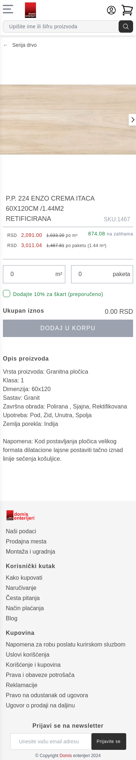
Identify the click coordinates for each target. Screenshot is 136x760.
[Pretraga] (126, 26)
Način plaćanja (25, 608)
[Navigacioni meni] (8, 9)
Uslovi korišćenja (27, 655)
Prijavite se (109, 741)
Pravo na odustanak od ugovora (47, 695)
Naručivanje (21, 588)
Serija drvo (20, 45)
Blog (11, 618)
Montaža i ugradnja (30, 552)
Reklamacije (21, 685)
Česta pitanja (23, 598)
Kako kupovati (24, 578)
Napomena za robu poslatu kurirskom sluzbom (65, 644)
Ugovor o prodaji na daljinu (40, 705)
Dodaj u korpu (67, 328)
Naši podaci (21, 531)
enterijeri (74, 755)
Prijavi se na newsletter (67, 726)
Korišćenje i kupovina (33, 665)
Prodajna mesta (26, 541)
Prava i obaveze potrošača (40, 675)
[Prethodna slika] (132, 120)
